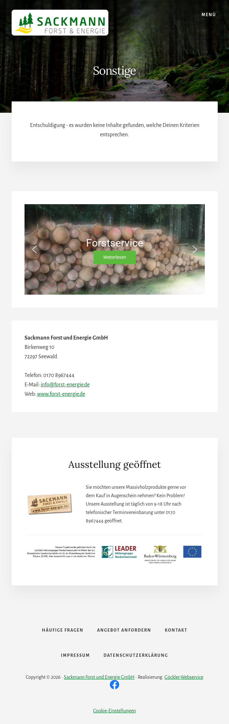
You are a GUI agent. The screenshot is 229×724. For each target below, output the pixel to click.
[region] (115, 249)
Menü (209, 15)
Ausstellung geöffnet (114, 464)
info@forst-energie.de (65, 385)
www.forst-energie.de (61, 394)
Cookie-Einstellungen (114, 710)
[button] (34, 249)
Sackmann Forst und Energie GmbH (99, 677)
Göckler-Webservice (183, 677)
